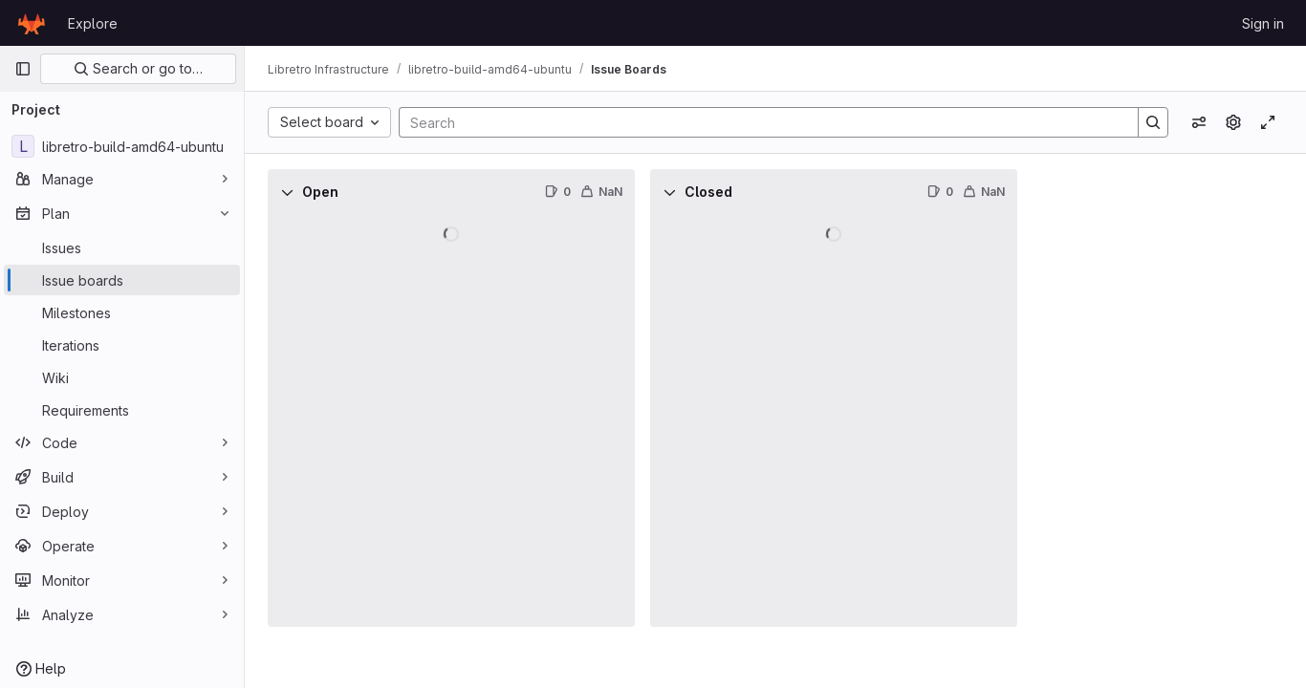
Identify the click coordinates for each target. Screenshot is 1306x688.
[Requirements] (122, 410)
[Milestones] (122, 312)
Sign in (1263, 23)
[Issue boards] (122, 280)
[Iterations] (122, 345)
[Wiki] (122, 377)
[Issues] (122, 247)
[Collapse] (286, 192)
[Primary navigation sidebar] (23, 69)
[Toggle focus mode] (1267, 122)
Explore (93, 23)
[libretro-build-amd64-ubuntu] (122, 146)
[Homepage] (32, 23)
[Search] (759, 122)
